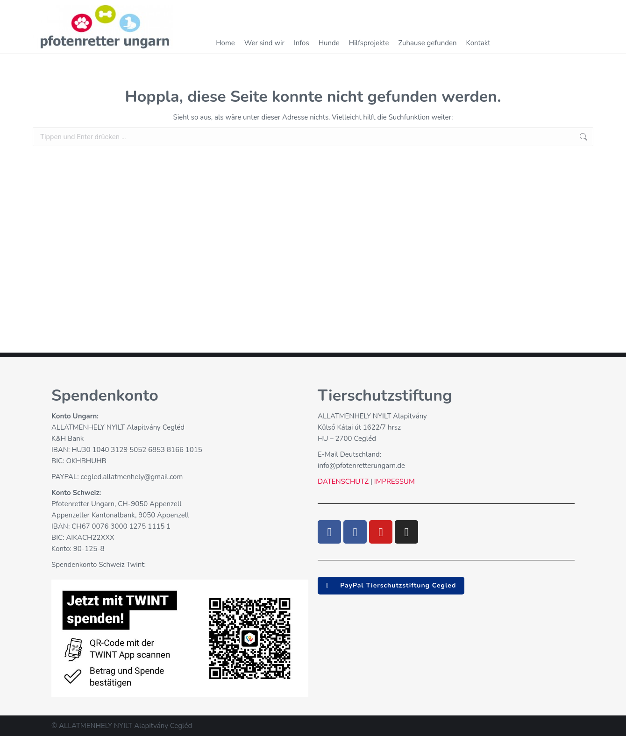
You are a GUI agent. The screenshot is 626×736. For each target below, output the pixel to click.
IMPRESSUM (393, 481)
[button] (391, 585)
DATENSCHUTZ (343, 481)
